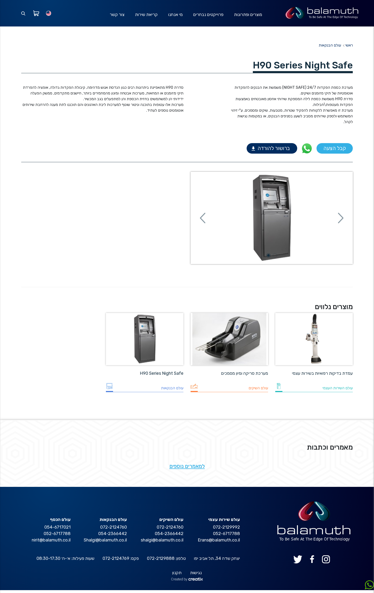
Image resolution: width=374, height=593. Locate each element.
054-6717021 (57, 530)
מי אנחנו (175, 16)
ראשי (349, 48)
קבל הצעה (334, 151)
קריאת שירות (146, 16)
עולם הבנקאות (330, 48)
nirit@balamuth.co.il (51, 543)
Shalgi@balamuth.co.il (105, 543)
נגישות (196, 575)
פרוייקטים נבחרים (208, 16)
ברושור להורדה (274, 151)
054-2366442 (169, 536)
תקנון (177, 575)
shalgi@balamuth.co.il (162, 543)
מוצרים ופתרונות (248, 16)
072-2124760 (170, 530)
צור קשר (117, 16)
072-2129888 (161, 561)
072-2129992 (226, 530)
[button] (203, 221)
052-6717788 (226, 536)
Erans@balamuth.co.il (219, 543)
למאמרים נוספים (187, 469)
